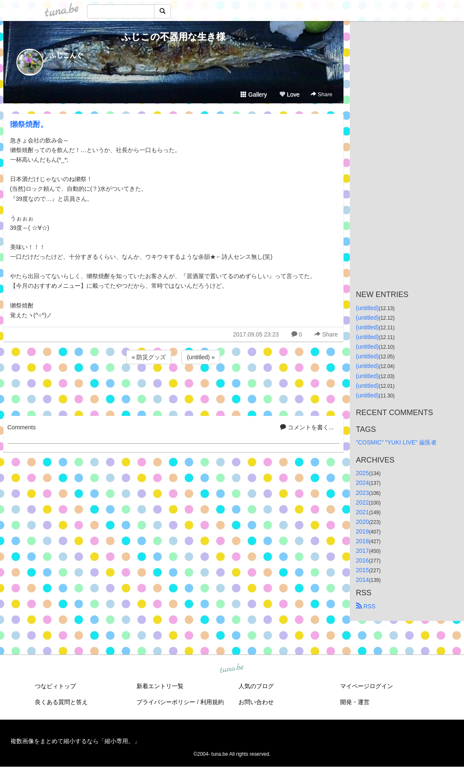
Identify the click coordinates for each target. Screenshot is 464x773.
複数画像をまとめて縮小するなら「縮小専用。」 (75, 741)
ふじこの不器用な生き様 (173, 37)
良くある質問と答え (61, 702)
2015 (362, 570)
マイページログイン (366, 686)
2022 (362, 502)
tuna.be (232, 668)
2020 (362, 521)
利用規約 (212, 702)
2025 (362, 473)
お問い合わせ (256, 702)
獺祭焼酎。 (29, 124)
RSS (366, 606)
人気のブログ (256, 686)
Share (321, 94)
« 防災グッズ (149, 357)
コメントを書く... (307, 427)
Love (289, 94)
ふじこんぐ (66, 55)
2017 (362, 550)
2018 (362, 541)
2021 (362, 512)
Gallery (254, 94)
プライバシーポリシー (165, 702)
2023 (362, 492)
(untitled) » (201, 357)
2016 (362, 560)
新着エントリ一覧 (160, 686)
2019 (362, 531)
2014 (362, 579)
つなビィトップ (55, 686)
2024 (362, 482)
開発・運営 (355, 702)
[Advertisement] (173, 389)
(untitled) (367, 308)
